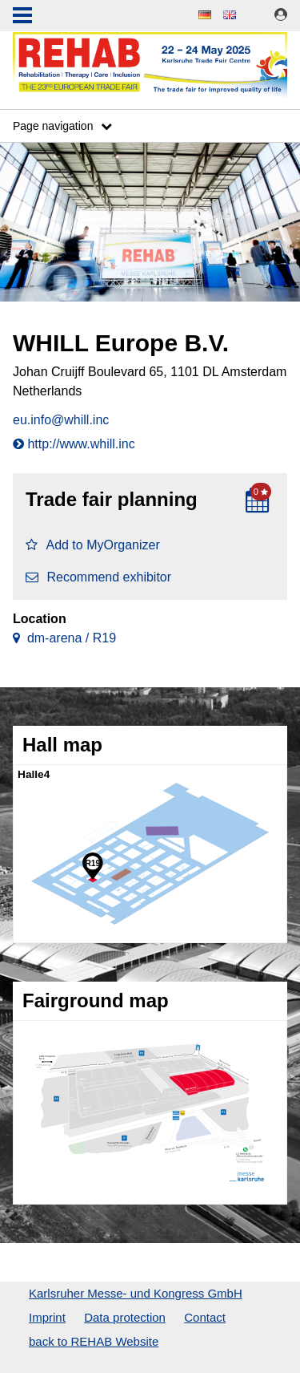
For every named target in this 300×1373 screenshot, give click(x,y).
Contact (205, 1317)
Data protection (125, 1317)
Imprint (47, 1317)
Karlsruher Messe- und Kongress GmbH (135, 1293)
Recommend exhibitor (98, 577)
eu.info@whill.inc (61, 420)
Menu (22, 16)
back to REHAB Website (93, 1341)
